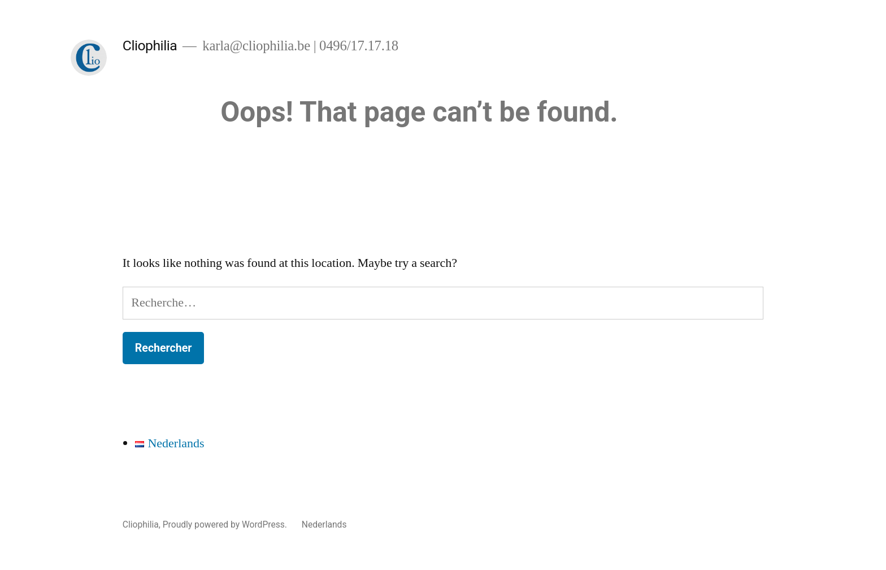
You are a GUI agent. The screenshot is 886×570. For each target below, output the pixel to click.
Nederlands (324, 524)
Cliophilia (150, 45)
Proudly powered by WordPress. (226, 524)
